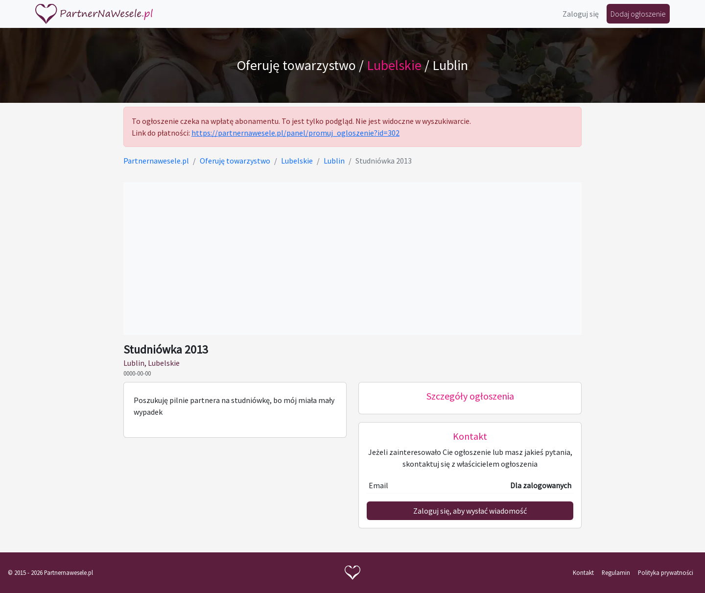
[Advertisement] (352, 258)
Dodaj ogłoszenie (638, 14)
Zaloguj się (581, 14)
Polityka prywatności (665, 572)
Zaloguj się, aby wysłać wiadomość (470, 511)
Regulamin (616, 572)
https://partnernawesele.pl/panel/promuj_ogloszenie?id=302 (295, 133)
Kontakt (583, 572)
